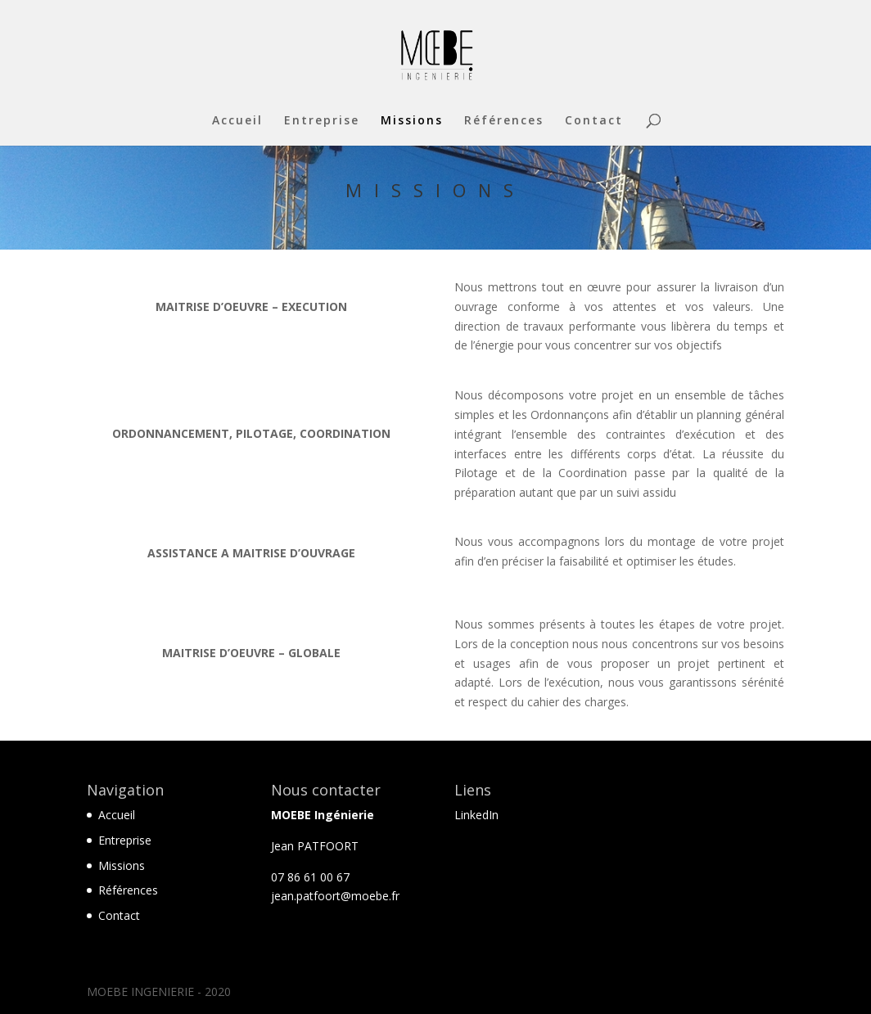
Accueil (237, 121)
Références (504, 121)
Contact (594, 121)
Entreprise (321, 121)
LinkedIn (476, 814)
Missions (412, 121)
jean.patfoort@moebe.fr (335, 896)
